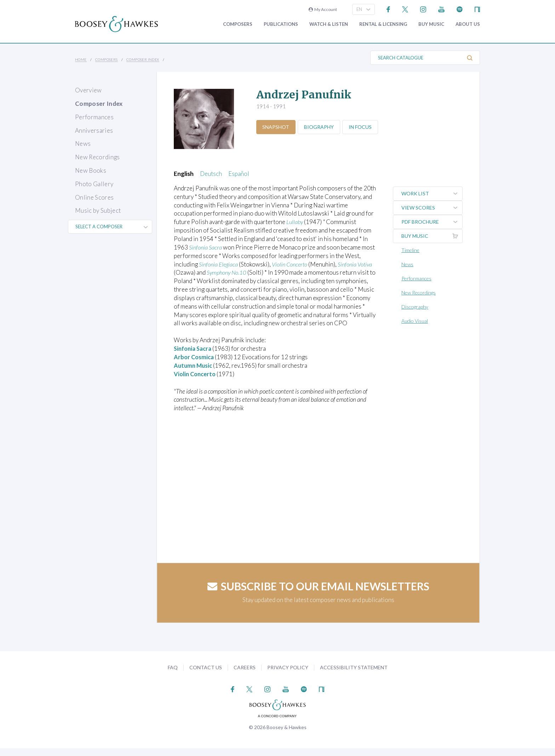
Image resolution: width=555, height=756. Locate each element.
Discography (415, 307)
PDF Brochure (432, 222)
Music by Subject (98, 210)
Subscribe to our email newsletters (318, 594)
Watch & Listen (328, 24)
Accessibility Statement (354, 675)
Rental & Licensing (383, 24)
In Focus (362, 127)
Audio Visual (415, 321)
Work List (432, 193)
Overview (88, 90)
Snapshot (276, 127)
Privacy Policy (287, 675)
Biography (321, 127)
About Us (468, 24)
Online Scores (94, 197)
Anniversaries (94, 130)
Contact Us (205, 675)
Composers (237, 24)
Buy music (431, 24)
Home (81, 59)
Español (238, 173)
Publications (281, 24)
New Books (90, 170)
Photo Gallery (94, 184)
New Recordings (97, 157)
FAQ (173, 675)
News (83, 143)
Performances (94, 117)
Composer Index (142, 59)
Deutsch (211, 173)
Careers (245, 675)
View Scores (432, 207)
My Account (323, 9)
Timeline (411, 250)
